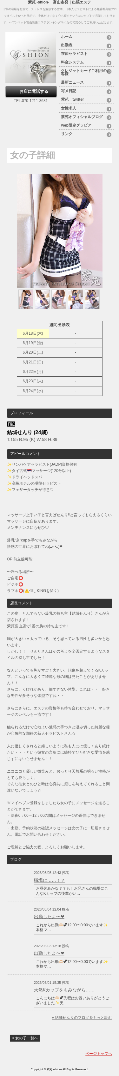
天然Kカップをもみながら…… (64, 989)
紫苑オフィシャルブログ (82, 117)
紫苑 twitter (72, 99)
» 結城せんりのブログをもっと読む (82, 1017)
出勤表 (66, 45)
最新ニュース (72, 82)
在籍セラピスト (74, 53)
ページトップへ (98, 1053)
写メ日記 (68, 91)
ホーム (66, 36)
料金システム (72, 62)
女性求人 (68, 108)
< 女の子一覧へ (25, 1038)
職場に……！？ (49, 880)
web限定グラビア (76, 125)
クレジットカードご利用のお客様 (85, 72)
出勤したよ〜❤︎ (49, 916)
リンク (66, 134)
